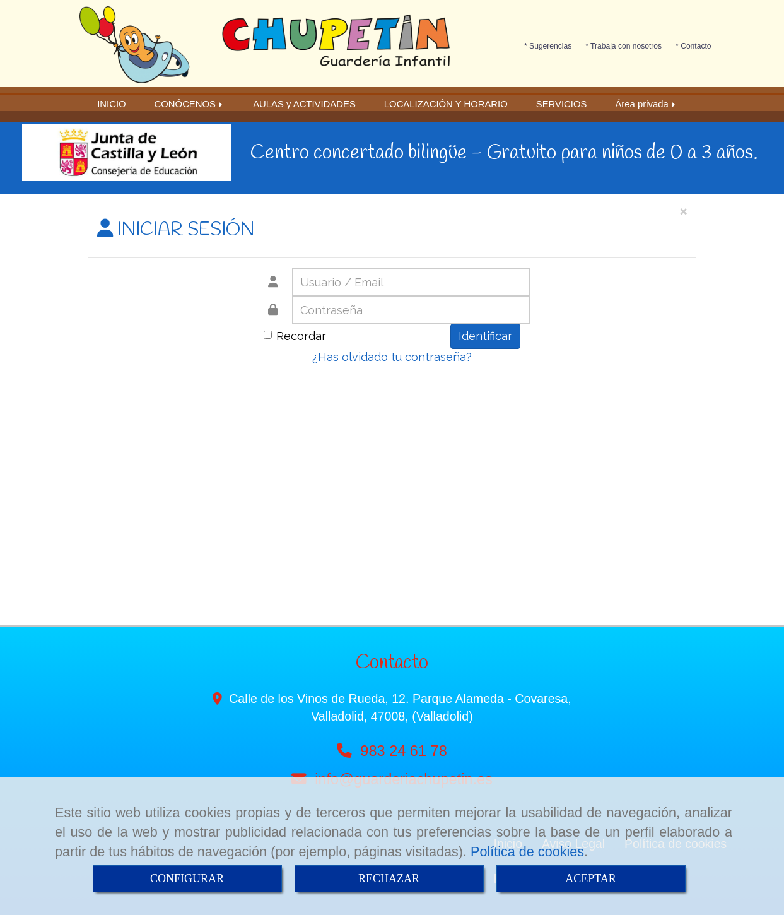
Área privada (646, 104)
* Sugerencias (547, 46)
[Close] (683, 210)
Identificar (485, 336)
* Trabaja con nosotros (623, 46)
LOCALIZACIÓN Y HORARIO (446, 104)
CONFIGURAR (187, 878)
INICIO (111, 104)
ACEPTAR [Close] (590, 878)
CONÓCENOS (190, 104)
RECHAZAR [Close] (388, 878)
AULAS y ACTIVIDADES (304, 104)
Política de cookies (527, 851)
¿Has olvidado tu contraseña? (392, 356)
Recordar (295, 336)
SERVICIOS (561, 104)
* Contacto (693, 46)
